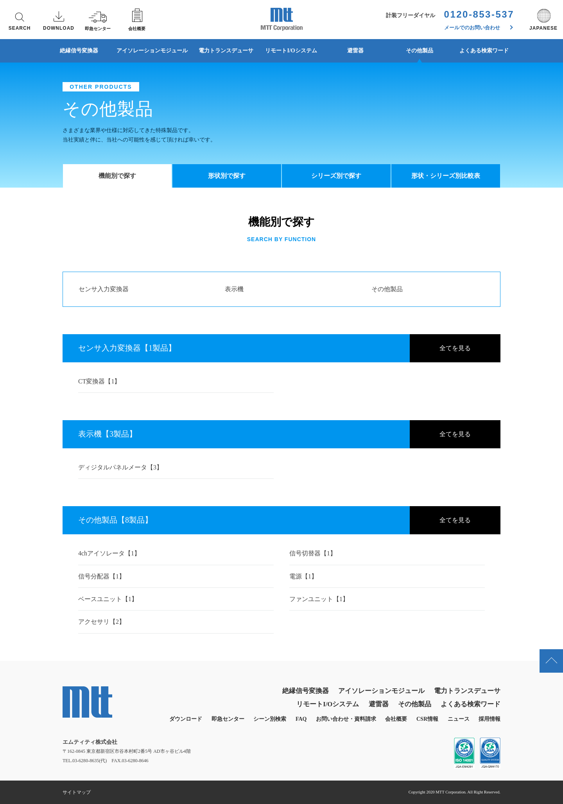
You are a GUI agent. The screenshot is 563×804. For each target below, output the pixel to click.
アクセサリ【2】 (101, 621)
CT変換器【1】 (99, 381)
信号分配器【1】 (101, 576)
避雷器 (355, 51)
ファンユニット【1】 (319, 599)
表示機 (234, 289)
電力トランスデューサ (226, 51)
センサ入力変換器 (104, 289)
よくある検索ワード (484, 51)
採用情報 (489, 719)
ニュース (459, 719)
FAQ (301, 719)
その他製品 (419, 51)
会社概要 (396, 719)
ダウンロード (185, 719)
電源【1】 (303, 576)
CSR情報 (427, 719)
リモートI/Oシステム (291, 51)
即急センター (228, 719)
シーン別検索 (269, 719)
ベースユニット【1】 (108, 599)
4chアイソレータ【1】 (109, 553)
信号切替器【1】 (312, 553)
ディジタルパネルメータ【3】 (120, 467)
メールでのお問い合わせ (479, 27)
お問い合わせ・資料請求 (346, 719)
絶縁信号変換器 (79, 51)
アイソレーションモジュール (152, 51)
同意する (461, 781)
